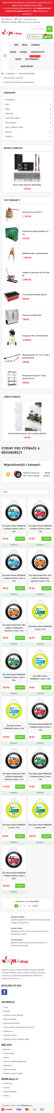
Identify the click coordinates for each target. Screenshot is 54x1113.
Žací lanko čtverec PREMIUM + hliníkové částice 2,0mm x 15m (13, 529)
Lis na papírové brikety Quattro (34, 295)
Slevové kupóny (9, 1069)
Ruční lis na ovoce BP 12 (32, 212)
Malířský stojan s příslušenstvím (35, 253)
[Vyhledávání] (41, 29)
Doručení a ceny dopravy (29, 22)
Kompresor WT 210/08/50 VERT (35, 336)
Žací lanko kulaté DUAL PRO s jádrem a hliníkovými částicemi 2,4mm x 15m (40, 578)
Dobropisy (7, 1065)
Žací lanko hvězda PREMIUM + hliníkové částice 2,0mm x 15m (40, 727)
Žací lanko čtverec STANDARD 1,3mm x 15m (40, 677)
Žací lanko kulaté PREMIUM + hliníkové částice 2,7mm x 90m (14, 677)
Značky (6, 1096)
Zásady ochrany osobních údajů (16, 1039)
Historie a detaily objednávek (15, 1061)
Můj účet (6, 1049)
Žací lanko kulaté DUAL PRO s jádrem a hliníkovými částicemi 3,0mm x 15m (14, 776)
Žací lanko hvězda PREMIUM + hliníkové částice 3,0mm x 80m (13, 876)
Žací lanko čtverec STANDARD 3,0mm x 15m (14, 727)
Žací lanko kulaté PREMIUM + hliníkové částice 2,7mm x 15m (40, 776)
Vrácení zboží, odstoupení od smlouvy (18, 1027)
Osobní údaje (8, 1053)
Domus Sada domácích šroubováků (27, 185)
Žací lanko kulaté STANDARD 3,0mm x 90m (40, 826)
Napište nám (30, 19)
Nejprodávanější (9, 1092)
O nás (18, 19)
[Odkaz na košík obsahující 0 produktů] (48, 36)
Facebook (4, 992)
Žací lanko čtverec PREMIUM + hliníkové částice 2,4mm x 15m (13, 578)
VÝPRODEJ (7, 19)
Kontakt (6, 1011)
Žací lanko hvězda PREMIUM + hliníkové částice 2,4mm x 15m (40, 529)
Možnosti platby (9, 22)
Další (36, 906)
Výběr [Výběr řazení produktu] (5, 492)
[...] (21, 978)
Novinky (6, 1088)
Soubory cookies (10, 1035)
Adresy (6, 1057)
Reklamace (8, 1031)
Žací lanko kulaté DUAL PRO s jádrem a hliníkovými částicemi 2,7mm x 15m (14, 628)
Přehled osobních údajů (12, 1073)
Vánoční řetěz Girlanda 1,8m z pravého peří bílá (27, 434)
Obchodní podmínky (11, 1023)
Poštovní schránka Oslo (31, 315)
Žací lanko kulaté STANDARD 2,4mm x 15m (40, 627)
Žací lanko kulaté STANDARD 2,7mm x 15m (13, 826)
